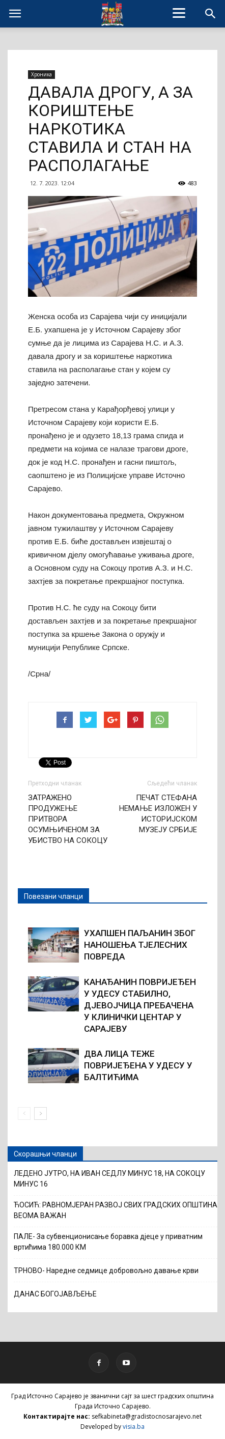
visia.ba (134, 1426)
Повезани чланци (53, 896)
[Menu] (179, 12)
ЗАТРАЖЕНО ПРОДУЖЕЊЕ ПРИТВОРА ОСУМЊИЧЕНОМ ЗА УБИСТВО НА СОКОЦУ (67, 819)
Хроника (41, 74)
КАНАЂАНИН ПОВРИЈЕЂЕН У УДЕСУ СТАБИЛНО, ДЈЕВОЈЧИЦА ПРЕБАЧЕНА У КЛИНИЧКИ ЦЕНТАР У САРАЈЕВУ (140, 1005)
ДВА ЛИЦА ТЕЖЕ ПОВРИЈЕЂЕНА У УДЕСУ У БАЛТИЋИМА (138, 1065)
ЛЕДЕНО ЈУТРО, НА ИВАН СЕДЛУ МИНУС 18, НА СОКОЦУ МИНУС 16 (109, 1178)
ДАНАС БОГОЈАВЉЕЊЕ (55, 1294)
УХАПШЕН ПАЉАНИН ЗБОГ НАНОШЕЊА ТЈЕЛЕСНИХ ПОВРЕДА (139, 945)
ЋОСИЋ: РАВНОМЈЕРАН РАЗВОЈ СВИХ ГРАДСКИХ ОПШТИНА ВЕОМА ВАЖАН (115, 1210)
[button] (210, 13)
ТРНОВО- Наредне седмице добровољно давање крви (106, 1270)
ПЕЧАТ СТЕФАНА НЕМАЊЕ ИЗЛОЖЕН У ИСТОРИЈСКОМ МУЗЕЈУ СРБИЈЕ (158, 813)
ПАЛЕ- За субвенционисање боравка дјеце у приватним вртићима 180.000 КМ (108, 1241)
